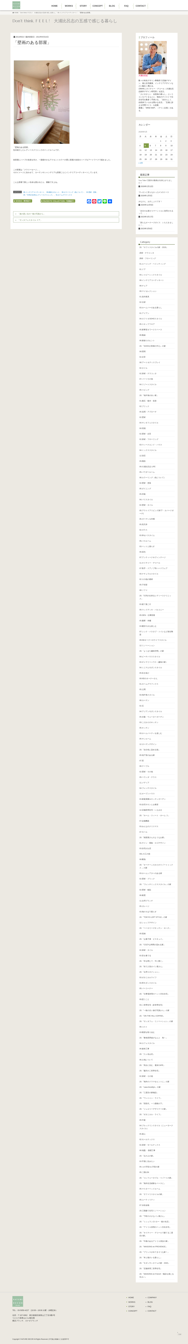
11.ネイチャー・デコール (149, 563)
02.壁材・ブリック (147, 879)
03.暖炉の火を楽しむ (148, 626)
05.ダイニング (145, 489)
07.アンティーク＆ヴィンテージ (152, 557)
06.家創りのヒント (53, 192)
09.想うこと (144, 999)
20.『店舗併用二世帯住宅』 (150, 1268)
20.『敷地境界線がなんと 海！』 (153, 1038)
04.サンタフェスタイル (148, 423)
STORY (131, 1306)
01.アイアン (144, 313)
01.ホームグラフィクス (64, 195)
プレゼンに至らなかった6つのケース (154, 192)
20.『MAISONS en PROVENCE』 (153, 1247)
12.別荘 (142, 456)
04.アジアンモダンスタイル (150, 711)
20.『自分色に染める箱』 (149, 750)
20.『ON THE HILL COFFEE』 (152, 1016)
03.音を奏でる (145, 956)
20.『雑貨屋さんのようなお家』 (152, 837)
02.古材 (142, 302)
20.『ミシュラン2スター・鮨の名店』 (154, 1222)
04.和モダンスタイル (148, 983)
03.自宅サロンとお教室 (148, 804)
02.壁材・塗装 (91, 192)
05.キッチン (144, 728)
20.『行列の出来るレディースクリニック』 (38, 195)
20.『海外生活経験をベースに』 (152, 1183)
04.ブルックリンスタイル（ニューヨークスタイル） (156, 1127)
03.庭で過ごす (145, 604)
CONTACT (152, 1311)
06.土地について (146, 1060)
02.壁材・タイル (146, 505)
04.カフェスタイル (147, 1043)
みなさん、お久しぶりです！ (150, 201)
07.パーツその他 (146, 379)
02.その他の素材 (146, 579)
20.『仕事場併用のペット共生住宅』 (154, 994)
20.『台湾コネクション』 (149, 972)
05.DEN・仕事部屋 (147, 615)
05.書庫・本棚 (145, 621)
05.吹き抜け (144, 673)
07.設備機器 (144, 821)
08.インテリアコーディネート (33, 192)
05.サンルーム (145, 739)
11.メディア (144, 783)
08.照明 (142, 351)
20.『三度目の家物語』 (148, 1093)
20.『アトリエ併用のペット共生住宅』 (155, 1227)
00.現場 (142, 428)
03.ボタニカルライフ (148, 977)
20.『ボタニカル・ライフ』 (150, 1114)
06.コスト (143, 1027)
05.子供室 (143, 585)
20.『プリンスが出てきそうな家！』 (154, 1252)
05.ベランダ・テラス (148, 777)
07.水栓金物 (144, 1205)
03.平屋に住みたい (147, 1161)
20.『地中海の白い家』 (148, 395)
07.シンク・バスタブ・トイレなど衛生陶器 (156, 633)
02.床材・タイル (146, 950)
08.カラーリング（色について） (73, 192)
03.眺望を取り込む (147, 1032)
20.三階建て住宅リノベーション (152, 1211)
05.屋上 (142, 1134)
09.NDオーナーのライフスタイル (153, 640)
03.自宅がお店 (145, 848)
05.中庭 (142, 1120)
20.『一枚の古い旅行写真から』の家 (154, 1010)
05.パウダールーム (147, 472)
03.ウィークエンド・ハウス (150, 445)
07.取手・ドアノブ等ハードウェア (153, 568)
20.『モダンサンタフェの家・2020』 (154, 1263)
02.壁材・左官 (145, 434)
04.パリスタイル (146, 499)
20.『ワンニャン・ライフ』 (150, 1098)
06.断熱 (142, 859)
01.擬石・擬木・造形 (148, 401)
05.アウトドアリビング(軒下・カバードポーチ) (156, 511)
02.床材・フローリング (148, 439)
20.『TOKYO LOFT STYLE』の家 (153, 917)
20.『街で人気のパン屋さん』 (151, 966)
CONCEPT (132, 1311)
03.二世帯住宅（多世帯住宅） (151, 1005)
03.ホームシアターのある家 (150, 873)
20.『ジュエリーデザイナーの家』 (153, 1109)
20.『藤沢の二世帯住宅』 (149, 1071)
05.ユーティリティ (147, 1200)
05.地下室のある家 (147, 755)
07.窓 (141, 761)
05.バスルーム (145, 541)
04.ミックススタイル (148, 450)
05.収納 (142, 934)
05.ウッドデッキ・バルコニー (151, 610)
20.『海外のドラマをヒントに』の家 (154, 1082)
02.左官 (142, 357)
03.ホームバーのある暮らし (150, 308)
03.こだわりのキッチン (148, 722)
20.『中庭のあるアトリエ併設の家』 (154, 1241)
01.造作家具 (144, 297)
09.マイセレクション (148, 291)
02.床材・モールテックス (149, 1145)
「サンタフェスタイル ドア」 (30, 220)
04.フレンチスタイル (148, 788)
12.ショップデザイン (148, 923)
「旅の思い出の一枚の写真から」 (31, 214)
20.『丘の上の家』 (147, 1156)
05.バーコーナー (146, 988)
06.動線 (142, 335)
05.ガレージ (144, 906)
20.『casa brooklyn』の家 (150, 1087)
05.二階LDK (144, 1172)
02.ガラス (143, 530)
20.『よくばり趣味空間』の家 (151, 651)
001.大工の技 (144, 854)
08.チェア (143, 286)
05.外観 (142, 494)
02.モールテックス (147, 1139)
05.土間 (142, 689)
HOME (131, 1297)
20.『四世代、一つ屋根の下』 (151, 1103)
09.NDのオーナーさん (148, 678)
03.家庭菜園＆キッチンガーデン (152, 799)
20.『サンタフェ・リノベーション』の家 (156, 1021)
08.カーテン (144, 700)
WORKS (131, 1302)
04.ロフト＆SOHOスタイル (150, 319)
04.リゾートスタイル (148, 384)
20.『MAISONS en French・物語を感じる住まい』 (156, 1275)
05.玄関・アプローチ (148, 412)
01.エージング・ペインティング (152, 264)
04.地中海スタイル (147, 695)
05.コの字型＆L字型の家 (149, 1167)
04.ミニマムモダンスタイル (150, 667)
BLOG (150, 1302)
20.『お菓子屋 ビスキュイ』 (151, 939)
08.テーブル (144, 766)
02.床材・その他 (146, 1076)
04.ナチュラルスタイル (148, 574)
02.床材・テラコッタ (148, 373)
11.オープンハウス (147, 794)
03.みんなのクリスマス (148, 826)
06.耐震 (142, 895)
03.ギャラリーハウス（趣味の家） (153, 662)
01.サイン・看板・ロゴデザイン (152, 843)
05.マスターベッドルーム (149, 1189)
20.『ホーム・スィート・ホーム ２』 (154, 815)
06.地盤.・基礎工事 (147, 1150)
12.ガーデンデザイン (148, 744)
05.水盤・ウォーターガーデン (151, 717)
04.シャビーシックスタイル (150, 275)
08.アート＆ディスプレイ (149, 362)
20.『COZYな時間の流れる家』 (152, 945)
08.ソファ (143, 590)
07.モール (143, 832)
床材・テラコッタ (146, 253)
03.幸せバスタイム (147, 535)
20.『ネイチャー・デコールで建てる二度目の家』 (156, 1234)
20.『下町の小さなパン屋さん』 (152, 1216)
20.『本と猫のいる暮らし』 (150, 1257)
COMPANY (152, 1297)
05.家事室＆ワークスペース (150, 330)
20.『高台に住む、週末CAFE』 (152, 1065)
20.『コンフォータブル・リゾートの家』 (156, 1178)
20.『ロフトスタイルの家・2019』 (153, 247)
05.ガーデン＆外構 (147, 519)
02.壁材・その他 (146, 772)
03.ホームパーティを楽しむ (150, 733)
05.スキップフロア (147, 324)
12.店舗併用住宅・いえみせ (150, 810)
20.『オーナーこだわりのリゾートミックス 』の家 (156, 866)
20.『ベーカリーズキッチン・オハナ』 (155, 928)
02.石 (141, 706)
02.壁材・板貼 (145, 890)
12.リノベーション (147, 645)
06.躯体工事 (144, 1049)
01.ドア (142, 269)
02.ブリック (144, 406)
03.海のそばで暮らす (148, 912)
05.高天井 (143, 524)
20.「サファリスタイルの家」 (151, 1194)
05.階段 (142, 461)
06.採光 (142, 552)
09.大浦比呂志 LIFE (147, 467)
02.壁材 (142, 417)
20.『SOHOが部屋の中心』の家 (152, 346)
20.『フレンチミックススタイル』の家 (155, 884)
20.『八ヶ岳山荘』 (147, 1054)
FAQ (149, 1306)
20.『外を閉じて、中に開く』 (151, 961)
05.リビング (144, 390)
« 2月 (141, 163)
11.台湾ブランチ (146, 901)
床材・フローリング (147, 258)
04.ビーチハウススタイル (149, 657)
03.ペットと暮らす (147, 546)
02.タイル (143, 368)
